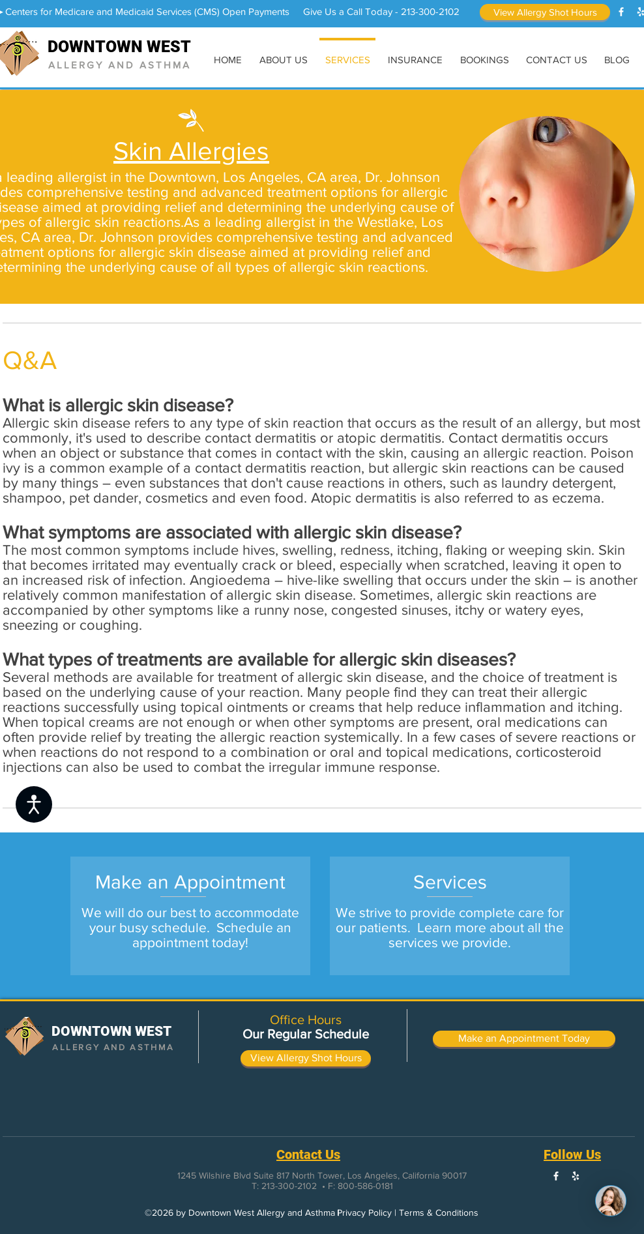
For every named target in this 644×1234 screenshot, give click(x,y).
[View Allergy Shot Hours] (545, 12)
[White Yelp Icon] (575, 1176)
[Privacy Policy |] (367, 1213)
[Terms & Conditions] (438, 1213)
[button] (241, 1213)
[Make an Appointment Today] (524, 1039)
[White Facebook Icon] (621, 12)
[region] (190, 916)
